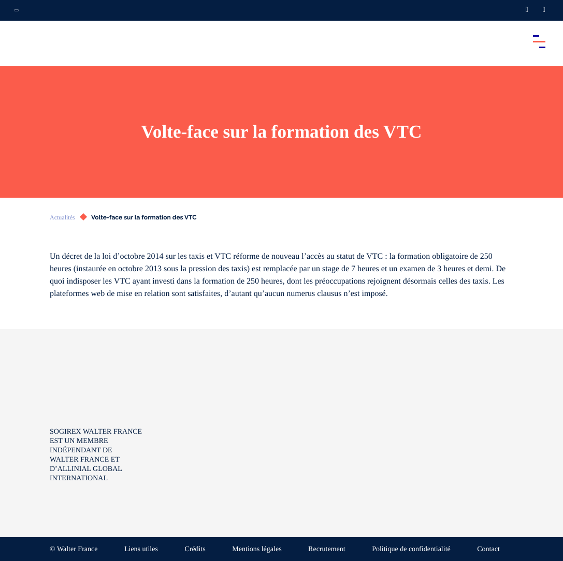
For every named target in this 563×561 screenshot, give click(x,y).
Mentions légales (256, 549)
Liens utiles (141, 549)
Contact (488, 549)
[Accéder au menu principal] (539, 41)
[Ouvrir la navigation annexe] (16, 10)
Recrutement (326, 549)
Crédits (194, 549)
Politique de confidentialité (411, 549)
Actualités (62, 217)
